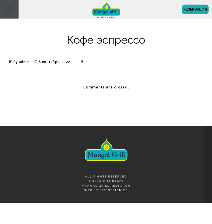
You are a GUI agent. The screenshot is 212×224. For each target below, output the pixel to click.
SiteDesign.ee (114, 190)
